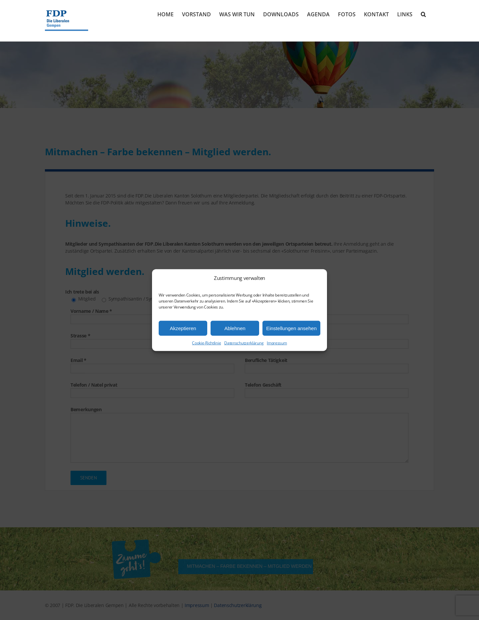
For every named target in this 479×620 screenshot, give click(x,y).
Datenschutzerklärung (243, 343)
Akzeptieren (183, 328)
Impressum (277, 343)
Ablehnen (234, 328)
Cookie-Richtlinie (206, 343)
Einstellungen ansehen (291, 328)
